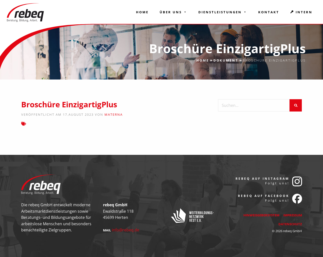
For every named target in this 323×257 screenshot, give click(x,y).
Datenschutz (290, 224)
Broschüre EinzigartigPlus (69, 104)
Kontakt (268, 12)
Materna (113, 114)
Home (142, 12)
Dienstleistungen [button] (222, 12)
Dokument (225, 60)
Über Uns (173, 12)
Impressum (292, 215)
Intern (304, 12)
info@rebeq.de (125, 230)
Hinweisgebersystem (261, 215)
